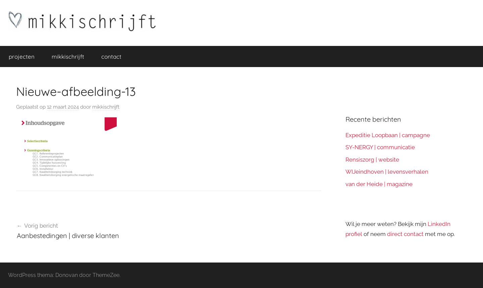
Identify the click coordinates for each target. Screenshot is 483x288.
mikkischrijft (68, 56)
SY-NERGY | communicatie (380, 147)
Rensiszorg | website (372, 159)
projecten (22, 56)
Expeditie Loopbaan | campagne (387, 135)
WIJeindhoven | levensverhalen (386, 171)
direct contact (405, 234)
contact (111, 56)
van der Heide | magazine (379, 184)
